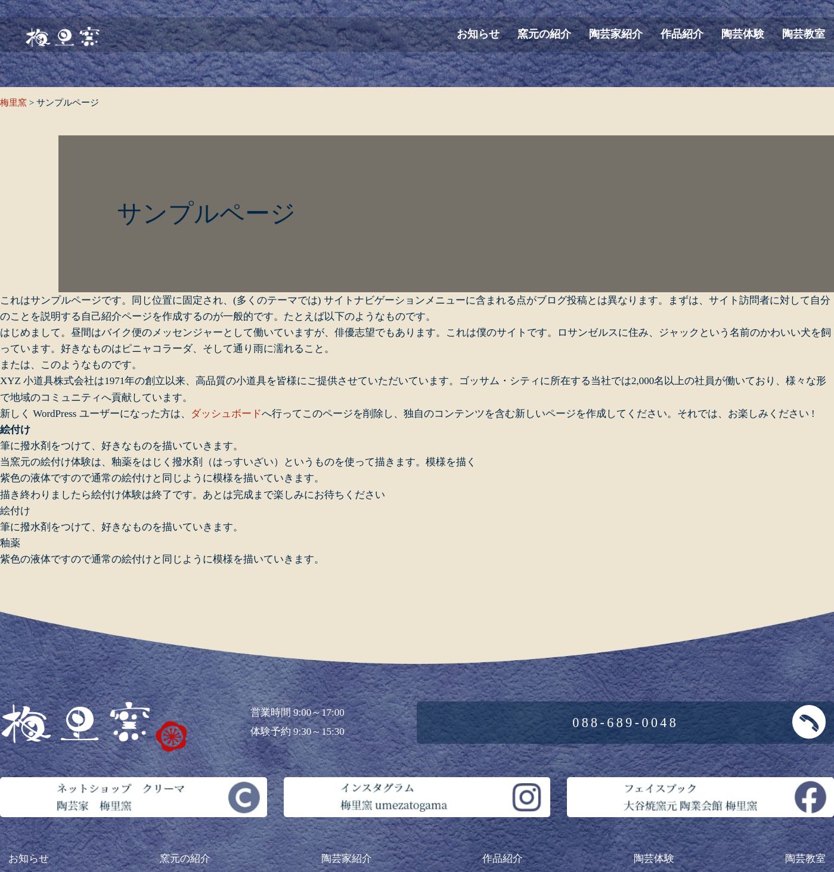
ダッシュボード (226, 413)
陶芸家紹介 (616, 34)
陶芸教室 (803, 34)
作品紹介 (682, 34)
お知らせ (478, 34)
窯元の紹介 (544, 34)
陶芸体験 (742, 34)
